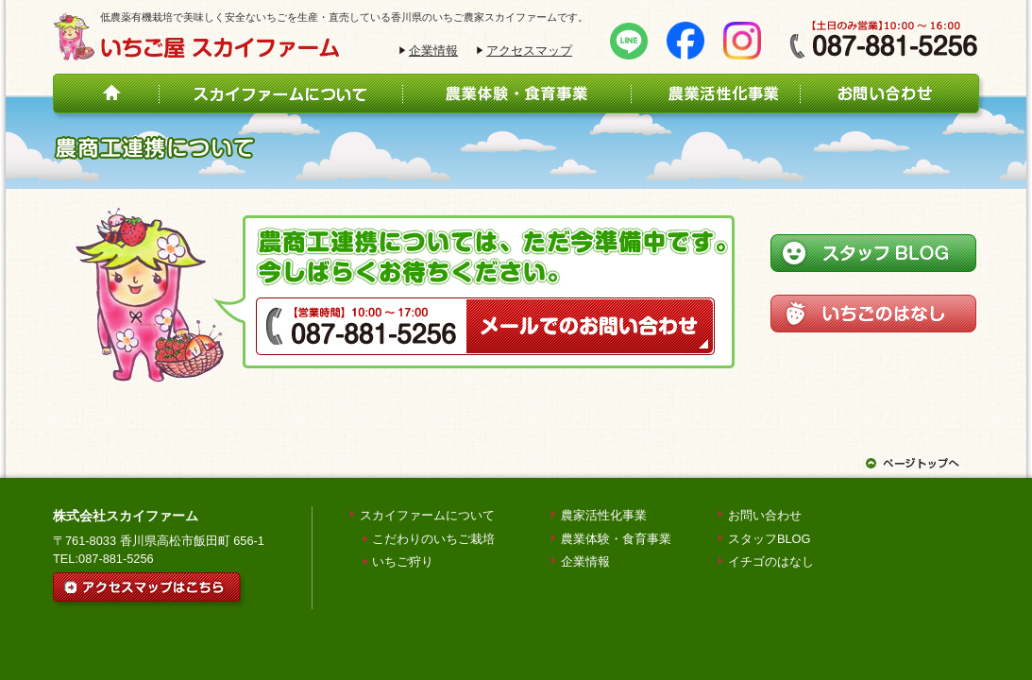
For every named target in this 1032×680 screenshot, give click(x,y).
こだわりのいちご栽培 (433, 539)
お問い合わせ (765, 515)
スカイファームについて (427, 515)
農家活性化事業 (604, 515)
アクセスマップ (529, 50)
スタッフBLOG (769, 539)
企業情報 (433, 50)
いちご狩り (402, 561)
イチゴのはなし (771, 561)
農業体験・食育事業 (616, 539)
